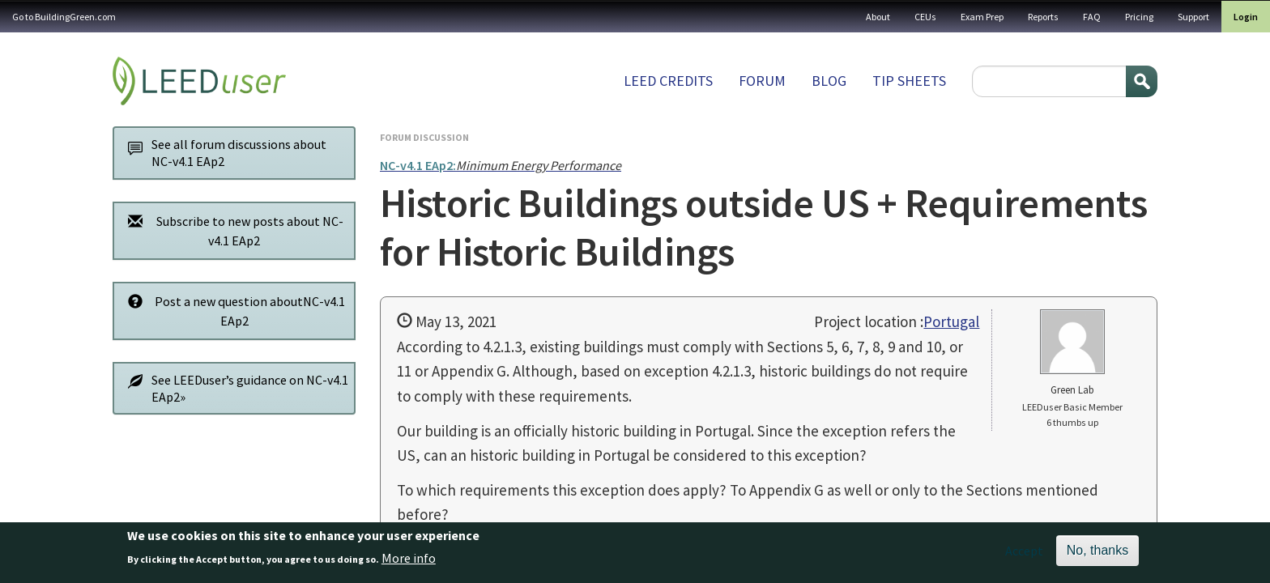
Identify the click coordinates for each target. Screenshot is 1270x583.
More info (408, 562)
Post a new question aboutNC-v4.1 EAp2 (232, 310)
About (878, 17)
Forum (762, 80)
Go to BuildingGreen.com (64, 17)
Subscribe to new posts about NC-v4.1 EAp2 (231, 230)
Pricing (1139, 17)
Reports (1043, 17)
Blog (829, 80)
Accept (1024, 555)
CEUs (925, 17)
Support (1193, 17)
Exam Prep (982, 17)
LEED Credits (668, 80)
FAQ (1092, 17)
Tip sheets (909, 80)
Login (1246, 17)
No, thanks (1097, 554)
